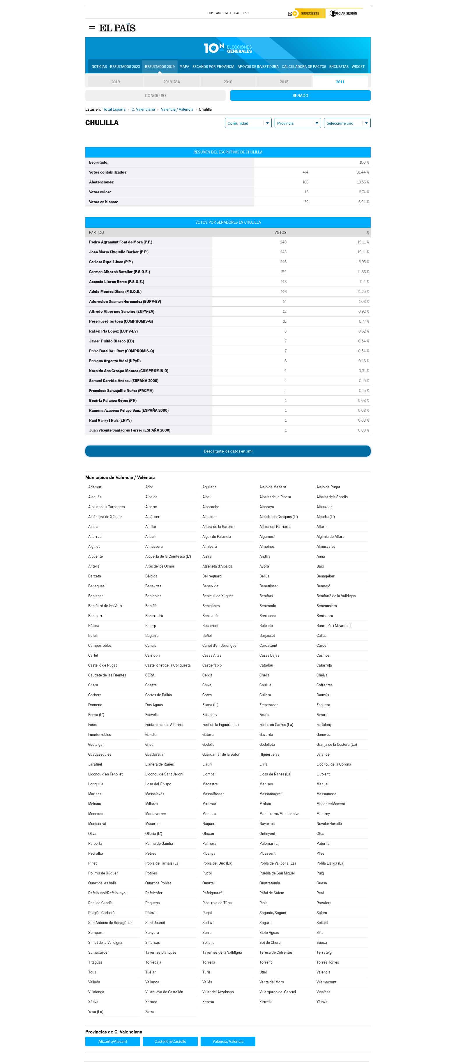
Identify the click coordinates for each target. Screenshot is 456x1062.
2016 (228, 82)
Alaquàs (94, 498)
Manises (266, 785)
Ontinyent (267, 834)
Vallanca (152, 983)
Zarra (149, 1012)
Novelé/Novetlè (329, 824)
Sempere (95, 933)
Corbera (95, 696)
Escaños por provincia (213, 67)
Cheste (151, 686)
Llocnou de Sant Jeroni (164, 775)
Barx (320, 567)
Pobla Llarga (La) (330, 864)
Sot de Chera (270, 943)
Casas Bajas (269, 656)
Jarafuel (95, 765)
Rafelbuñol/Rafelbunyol (107, 894)
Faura (264, 715)
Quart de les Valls (102, 884)
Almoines (267, 547)
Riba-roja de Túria (217, 904)
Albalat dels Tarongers (106, 508)
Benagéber (326, 577)
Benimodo (267, 607)
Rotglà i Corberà (101, 913)
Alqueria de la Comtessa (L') (168, 557)
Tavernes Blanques (160, 953)
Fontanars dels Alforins (164, 725)
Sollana (208, 943)
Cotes (207, 696)
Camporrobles (100, 646)
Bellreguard (212, 577)
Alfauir (150, 537)
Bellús (264, 577)
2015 (284, 82)
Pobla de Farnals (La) (162, 864)
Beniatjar (95, 597)
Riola (263, 904)
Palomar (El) (269, 844)
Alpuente (95, 557)
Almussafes (326, 547)
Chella (264, 676)
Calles (321, 636)
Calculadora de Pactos (304, 67)
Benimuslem (327, 607)
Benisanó (210, 616)
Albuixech (325, 508)
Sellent (322, 923)
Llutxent (323, 775)
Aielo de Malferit (272, 488)
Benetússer (268, 587)
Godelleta (267, 745)
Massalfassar (213, 795)
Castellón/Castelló (170, 1042)
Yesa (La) (95, 1012)
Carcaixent (268, 646)
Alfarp (321, 527)
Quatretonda (269, 884)
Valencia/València (228, 1042)
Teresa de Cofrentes (276, 953)
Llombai (208, 775)
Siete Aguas (269, 933)
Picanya (208, 854)
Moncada (95, 814)
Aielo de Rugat (328, 488)
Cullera (265, 696)
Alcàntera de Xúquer (105, 517)
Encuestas (339, 67)
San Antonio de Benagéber (110, 923)
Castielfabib (212, 666)
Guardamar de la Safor (221, 755)
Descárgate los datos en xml (228, 452)
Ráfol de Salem (271, 894)
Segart (265, 923)
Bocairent (210, 626)
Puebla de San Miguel (277, 874)
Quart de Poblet (158, 884)
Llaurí (207, 765)
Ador (149, 488)
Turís (206, 973)
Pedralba (95, 854)
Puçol (207, 874)
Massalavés (154, 795)
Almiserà (209, 547)
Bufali (93, 636)
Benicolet (153, 597)
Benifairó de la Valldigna (336, 597)
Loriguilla (95, 785)
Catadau (266, 666)
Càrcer (322, 646)
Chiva (206, 686)
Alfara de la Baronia (218, 527)
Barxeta (94, 577)
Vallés (207, 983)
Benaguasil (97, 587)
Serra (207, 933)
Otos (320, 834)
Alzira (207, 557)
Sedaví (207, 923)
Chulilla (265, 686)
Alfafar (150, 527)
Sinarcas (152, 943)
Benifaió (266, 597)
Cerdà (207, 676)
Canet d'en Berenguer (220, 646)
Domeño (95, 706)
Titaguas (95, 963)
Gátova (208, 735)
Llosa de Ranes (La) (275, 775)
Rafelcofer (153, 894)
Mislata (265, 805)
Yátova (322, 1003)
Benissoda (267, 616)
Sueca (322, 943)
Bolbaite (266, 626)
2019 (115, 82)
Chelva (322, 676)
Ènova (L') (96, 715)
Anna (321, 557)
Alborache (210, 508)
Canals (150, 646)
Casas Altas (211, 656)
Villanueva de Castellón (164, 993)
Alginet (94, 547)
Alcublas (209, 517)
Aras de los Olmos (160, 567)
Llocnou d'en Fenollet (105, 775)
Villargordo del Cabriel (277, 993)
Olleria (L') (153, 834)
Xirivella (266, 1003)
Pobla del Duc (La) (217, 864)
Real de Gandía (100, 904)
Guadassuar (155, 755)
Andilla (265, 557)
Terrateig (324, 953)
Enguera (323, 706)
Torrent (265, 963)
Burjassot (267, 636)
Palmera (209, 844)
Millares (151, 805)
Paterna (323, 844)
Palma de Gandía (159, 844)
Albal (206, 498)
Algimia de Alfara (330, 537)
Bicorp (150, 626)
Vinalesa (323, 993)
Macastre (210, 785)
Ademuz (95, 488)
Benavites (153, 587)
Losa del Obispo (158, 785)
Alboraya (266, 508)
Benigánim (211, 607)
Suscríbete (311, 14)
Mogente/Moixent (331, 805)
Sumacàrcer (98, 953)
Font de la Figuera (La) (220, 725)
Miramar (209, 805)
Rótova (151, 913)
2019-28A (172, 82)
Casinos (323, 656)
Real (320, 894)
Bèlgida (151, 577)
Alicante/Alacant (112, 1042)
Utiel (263, 973)
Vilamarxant (326, 983)
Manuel (322, 785)
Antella (94, 567)
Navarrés (267, 824)
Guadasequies (99, 755)
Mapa (184, 67)
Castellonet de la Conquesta (168, 666)
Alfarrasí (95, 537)
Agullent (209, 488)
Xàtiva (93, 1003)
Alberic (151, 508)
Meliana (94, 805)
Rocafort (324, 904)
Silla (320, 933)
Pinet (92, 864)
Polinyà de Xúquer (103, 874)
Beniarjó (323, 587)
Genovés (323, 735)
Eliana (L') (210, 706)
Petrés (150, 854)
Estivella (152, 715)
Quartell (208, 884)
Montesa (209, 814)
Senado (300, 96)
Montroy (323, 814)
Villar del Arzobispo (218, 993)
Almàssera (154, 547)
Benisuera (325, 616)
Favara (322, 715)
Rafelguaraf (212, 894)
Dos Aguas (154, 706)
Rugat (207, 913)
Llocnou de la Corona (334, 765)
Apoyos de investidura (258, 67)
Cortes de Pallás (158, 696)
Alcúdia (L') (326, 517)
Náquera (209, 824)
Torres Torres (328, 963)
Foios (92, 725)
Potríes (151, 874)
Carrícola (152, 656)
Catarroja (324, 666)
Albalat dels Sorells (332, 498)
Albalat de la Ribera (275, 498)
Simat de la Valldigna (105, 943)
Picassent (267, 854)
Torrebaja (153, 963)
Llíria (263, 765)
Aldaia (93, 527)
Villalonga (96, 993)
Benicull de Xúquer (217, 597)
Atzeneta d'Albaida (217, 567)
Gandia (151, 735)
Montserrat (97, 824)
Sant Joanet (155, 923)
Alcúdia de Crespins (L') (278, 517)
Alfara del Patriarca (275, 527)
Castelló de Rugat (102, 666)
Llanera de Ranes (159, 765)
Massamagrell (270, 795)
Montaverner (155, 814)
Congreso (155, 96)
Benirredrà (154, 616)
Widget (358, 67)
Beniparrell (97, 616)
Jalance (323, 755)
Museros (152, 824)
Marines (94, 795)
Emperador (268, 706)
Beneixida (210, 587)
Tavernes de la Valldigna (222, 953)
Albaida (151, 498)
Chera (93, 686)
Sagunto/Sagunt (272, 913)
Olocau (208, 834)
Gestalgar (96, 745)
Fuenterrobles (99, 735)
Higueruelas (269, 755)
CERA (149, 676)
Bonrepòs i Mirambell (334, 626)
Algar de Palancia (216, 537)
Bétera (93, 626)
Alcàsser (152, 517)
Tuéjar (150, 973)
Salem (322, 913)
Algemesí (267, 537)
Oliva (92, 834)
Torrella (208, 963)
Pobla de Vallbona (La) (277, 864)
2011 (340, 82)
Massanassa (327, 795)
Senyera (152, 933)
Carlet (93, 656)
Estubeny (209, 715)
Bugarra (152, 636)
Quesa (322, 884)
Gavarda (266, 735)
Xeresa (208, 1003)
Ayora (264, 567)
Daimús (323, 696)
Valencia (323, 973)
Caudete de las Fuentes (107, 676)
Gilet (149, 745)
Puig (320, 874)
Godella (208, 745)
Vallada (94, 983)
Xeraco (151, 1003)
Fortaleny (324, 725)
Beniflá (151, 607)
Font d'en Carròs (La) (276, 725)
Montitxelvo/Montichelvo (279, 814)
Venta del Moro (271, 983)
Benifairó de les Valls (105, 607)
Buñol (207, 636)
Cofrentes (325, 686)
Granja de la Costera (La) (337, 745)
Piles (320, 854)
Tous (92, 973)
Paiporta (95, 844)
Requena (152, 904)
